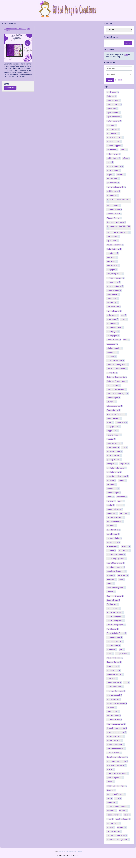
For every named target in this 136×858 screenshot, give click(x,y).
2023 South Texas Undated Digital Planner (17, 30)
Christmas (112, 96)
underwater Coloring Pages (118, 839)
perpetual (111, 480)
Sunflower (112, 579)
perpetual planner (115, 451)
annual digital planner (116, 554)
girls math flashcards (116, 744)
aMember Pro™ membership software (70, 852)
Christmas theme (114, 104)
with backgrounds (115, 406)
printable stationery (115, 286)
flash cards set (113, 236)
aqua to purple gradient (117, 559)
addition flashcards (115, 687)
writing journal (113, 294)
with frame (112, 402)
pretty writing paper (115, 274)
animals (123, 811)
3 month (111, 575)
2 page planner (114, 426)
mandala (111, 501)
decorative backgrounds (117, 728)
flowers (111, 583)
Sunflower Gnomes (115, 596)
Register (120, 80)
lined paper (112, 261)
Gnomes (111, 592)
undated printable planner (118, 476)
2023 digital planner (115, 641)
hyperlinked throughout (117, 571)
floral (122, 579)
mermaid (122, 827)
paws (127, 815)
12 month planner (115, 637)
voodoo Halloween (115, 509)
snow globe (112, 373)
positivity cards (113, 191)
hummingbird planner (116, 567)
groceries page (114, 670)
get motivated (113, 183)
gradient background (116, 563)
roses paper (112, 344)
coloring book (113, 488)
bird (124, 315)
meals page (112, 678)
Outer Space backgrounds (118, 773)
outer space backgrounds (117, 761)
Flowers (111, 782)
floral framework (114, 307)
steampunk (112, 464)
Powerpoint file (113, 410)
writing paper (113, 298)
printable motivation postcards (118, 200)
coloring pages (113, 397)
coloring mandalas (115, 348)
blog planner (113, 431)
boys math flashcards (116, 691)
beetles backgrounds (116, 736)
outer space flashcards (116, 765)
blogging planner (114, 435)
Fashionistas (113, 604)
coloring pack (113, 352)
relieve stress (113, 546)
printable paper (114, 282)
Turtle (118, 798)
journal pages (113, 331)
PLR (127, 682)
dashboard (112, 649)
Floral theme (113, 629)
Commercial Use (114, 682)
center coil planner (115, 443)
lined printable (113, 265)
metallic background (115, 360)
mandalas (112, 356)
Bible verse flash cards (116, 222)
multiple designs (114, 121)
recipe (110, 422)
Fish (110, 798)
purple (110, 654)
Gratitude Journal (114, 209)
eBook (126, 158)
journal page (113, 253)
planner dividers (114, 340)
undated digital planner (117, 468)
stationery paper (114, 290)
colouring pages (114, 492)
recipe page (122, 422)
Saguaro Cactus (114, 662)
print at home (113, 195)
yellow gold (123, 575)
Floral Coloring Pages (116, 625)
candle (124, 150)
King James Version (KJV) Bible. (119, 227)
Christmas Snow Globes (117, 369)
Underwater (112, 802)
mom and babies (114, 311)
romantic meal (113, 178)
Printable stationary (115, 245)
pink (122, 649)
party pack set (113, 129)
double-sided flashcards (117, 703)
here (126, 55)
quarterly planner (114, 459)
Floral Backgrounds (115, 612)
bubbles (111, 827)
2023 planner (124, 550)
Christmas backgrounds (117, 389)
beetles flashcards (115, 740)
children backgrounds (116, 724)
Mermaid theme (114, 823)
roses (126, 340)
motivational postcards (116, 187)
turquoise (125, 464)
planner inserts (113, 542)
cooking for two (114, 158)
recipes (111, 174)
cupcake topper (114, 112)
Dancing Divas (113, 600)
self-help (126, 546)
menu (110, 162)
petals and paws (123, 819)
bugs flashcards (114, 699)
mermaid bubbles (114, 831)
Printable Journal (114, 218)
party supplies (113, 133)
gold (125, 447)
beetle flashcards (114, 753)
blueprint (111, 439)
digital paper (113, 319)
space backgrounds (115, 777)
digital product (113, 666)
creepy (110, 497)
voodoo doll (112, 513)
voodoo (121, 505)
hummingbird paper (115, 327)
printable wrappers (115, 145)
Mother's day (113, 302)
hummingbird (113, 323)
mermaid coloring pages (117, 835)
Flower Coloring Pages (117, 633)
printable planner (114, 455)
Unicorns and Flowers (116, 794)
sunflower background (116, 587)
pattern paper (113, 335)
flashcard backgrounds (116, 732)
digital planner (113, 447)
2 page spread (123, 654)
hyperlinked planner (115, 674)
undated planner (114, 472)
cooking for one (114, 154)
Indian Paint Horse (115, 658)
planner (122, 480)
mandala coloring (114, 538)
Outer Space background (117, 757)
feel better (112, 525)
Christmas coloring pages (118, 393)
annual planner (114, 645)
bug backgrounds (114, 720)
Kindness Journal (114, 214)
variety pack (112, 150)
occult (121, 501)
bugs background (114, 695)
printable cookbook (115, 166)
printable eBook (114, 170)
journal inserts (113, 534)
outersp (111, 769)
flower (124, 319)
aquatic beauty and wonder (118, 806)
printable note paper (115, 278)
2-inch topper (113, 92)
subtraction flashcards (116, 748)
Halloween (112, 484)
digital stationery (114, 249)
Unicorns (111, 790)
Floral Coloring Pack (116, 620)
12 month (111, 550)
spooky (111, 505)
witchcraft (125, 513)
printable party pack (115, 137)
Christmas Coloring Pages (118, 364)
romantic (121, 174)
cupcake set (112, 108)
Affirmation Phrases (115, 521)
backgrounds (113, 315)
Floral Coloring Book (116, 616)
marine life (112, 811)
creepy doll (122, 497)
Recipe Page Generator (117, 414)
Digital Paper (113, 240)
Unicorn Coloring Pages (117, 786)
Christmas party (114, 100)
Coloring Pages (114, 608)
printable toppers (114, 141)
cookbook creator (114, 418)
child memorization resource (119, 232)
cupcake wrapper (114, 117)
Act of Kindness (114, 205)
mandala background (116, 517)
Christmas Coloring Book (117, 381)
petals (110, 819)
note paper (112, 269)
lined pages (112, 257)
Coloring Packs (114, 385)
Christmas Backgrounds (117, 377)
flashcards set (113, 711)
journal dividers (114, 530)
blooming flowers (114, 815)
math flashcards (114, 715)
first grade (112, 707)
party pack (112, 125)
